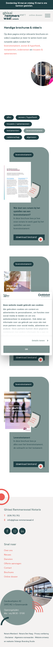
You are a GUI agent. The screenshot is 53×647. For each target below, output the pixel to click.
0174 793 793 (12, 516)
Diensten (8, 559)
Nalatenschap (13, 137)
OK (26, 349)
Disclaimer (9, 638)
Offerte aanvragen (12, 563)
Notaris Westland (11, 634)
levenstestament (12, 46)
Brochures (9, 572)
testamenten (10, 50)
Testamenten (13, 131)
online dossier (35, 15)
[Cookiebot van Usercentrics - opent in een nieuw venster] (38, 295)
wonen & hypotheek (30, 46)
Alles (9, 117)
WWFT (23, 15)
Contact (8, 568)
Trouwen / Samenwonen (18, 124)
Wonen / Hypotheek (27, 117)
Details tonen (38, 340)
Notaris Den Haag (26, 634)
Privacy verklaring (41, 634)
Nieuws (7, 555)
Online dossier (11, 577)
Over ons (8, 550)
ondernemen (23, 50)
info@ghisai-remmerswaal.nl (19, 520)
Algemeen (31, 137)
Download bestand (26, 237)
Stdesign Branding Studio (24, 641)
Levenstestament (34, 131)
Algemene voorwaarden (24, 638)
